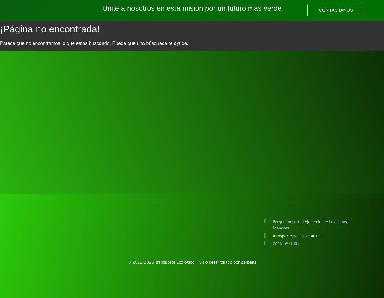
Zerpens (248, 261)
